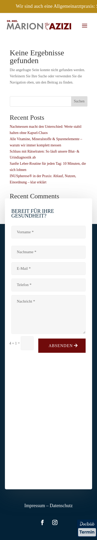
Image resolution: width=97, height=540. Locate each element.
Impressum (34, 505)
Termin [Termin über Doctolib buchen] (87, 532)
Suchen (79, 101)
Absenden (61, 345)
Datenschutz (61, 505)
